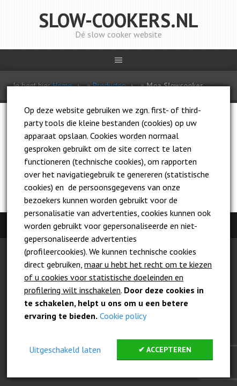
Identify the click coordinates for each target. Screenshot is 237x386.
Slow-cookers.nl (118, 20)
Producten (109, 85)
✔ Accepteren (164, 349)
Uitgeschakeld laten (65, 349)
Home (62, 85)
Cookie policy (123, 315)
